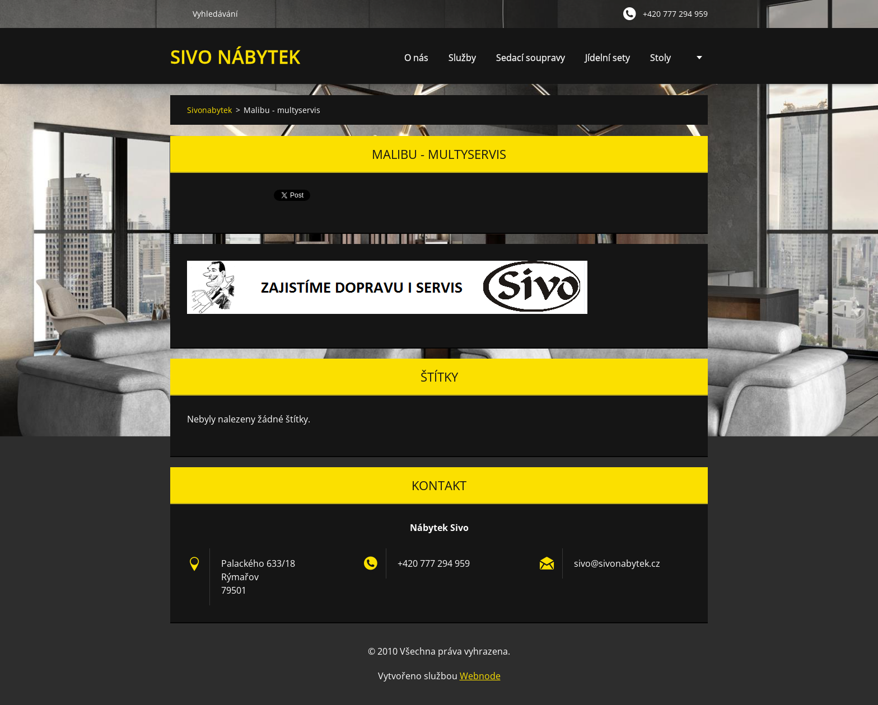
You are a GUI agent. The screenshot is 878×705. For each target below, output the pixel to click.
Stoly (660, 57)
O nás (416, 57)
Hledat (177, 13)
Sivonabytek (209, 110)
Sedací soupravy (530, 57)
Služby (462, 60)
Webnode (480, 676)
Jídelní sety (607, 57)
